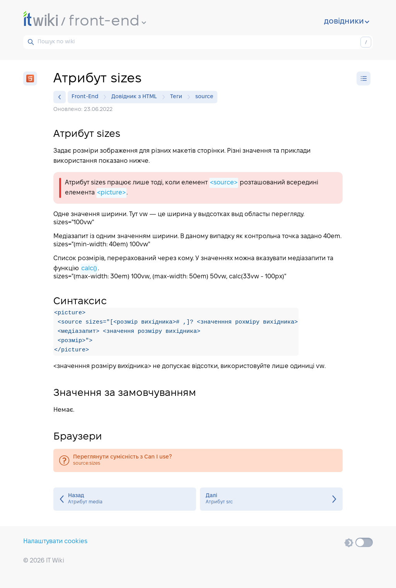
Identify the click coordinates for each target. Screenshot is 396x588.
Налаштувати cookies (55, 541)
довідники (346, 21)
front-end (107, 22)
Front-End (87, 97)
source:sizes (198, 460)
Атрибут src (271, 499)
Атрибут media (124, 499)
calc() (89, 268)
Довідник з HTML (136, 97)
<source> (223, 183)
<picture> (111, 193)
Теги (178, 97)
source (204, 96)
